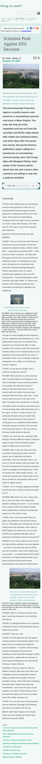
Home (3, 18)
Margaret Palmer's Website (12, 757)
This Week (10, 18)
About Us (23, 20)
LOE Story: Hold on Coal (11, 750)
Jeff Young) (22, 310)
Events (16, 20)
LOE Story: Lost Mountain (12, 747)
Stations (9, 20)
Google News (26, 31)
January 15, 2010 (11, 61)
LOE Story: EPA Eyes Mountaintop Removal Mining (21, 743)
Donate (30, 20)
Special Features (31, 18)
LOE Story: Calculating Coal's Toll (15, 753)
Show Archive (20, 18)
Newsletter (4, 21)
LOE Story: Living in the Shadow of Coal (17, 740)
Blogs (2, 20)
